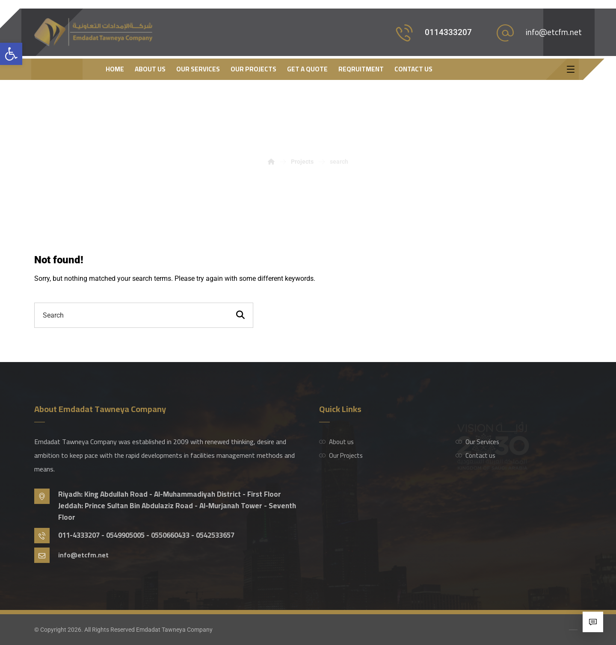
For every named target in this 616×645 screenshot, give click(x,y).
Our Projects (341, 455)
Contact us (475, 455)
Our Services (477, 442)
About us (336, 442)
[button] (11, 54)
